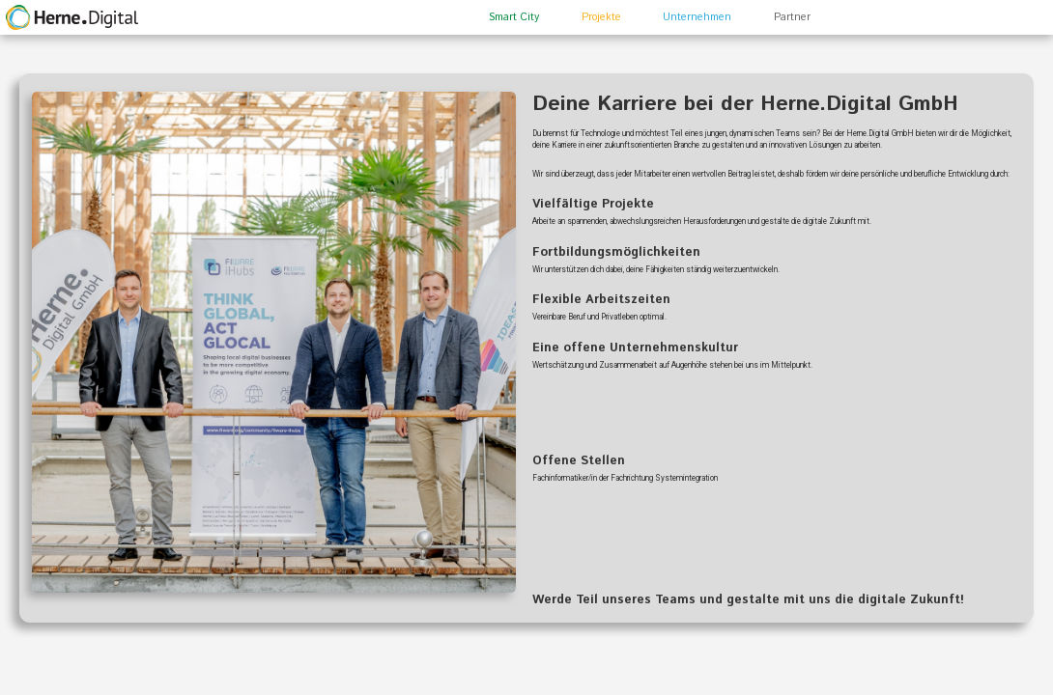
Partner (792, 17)
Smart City (514, 17)
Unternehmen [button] (697, 17)
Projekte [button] (601, 17)
